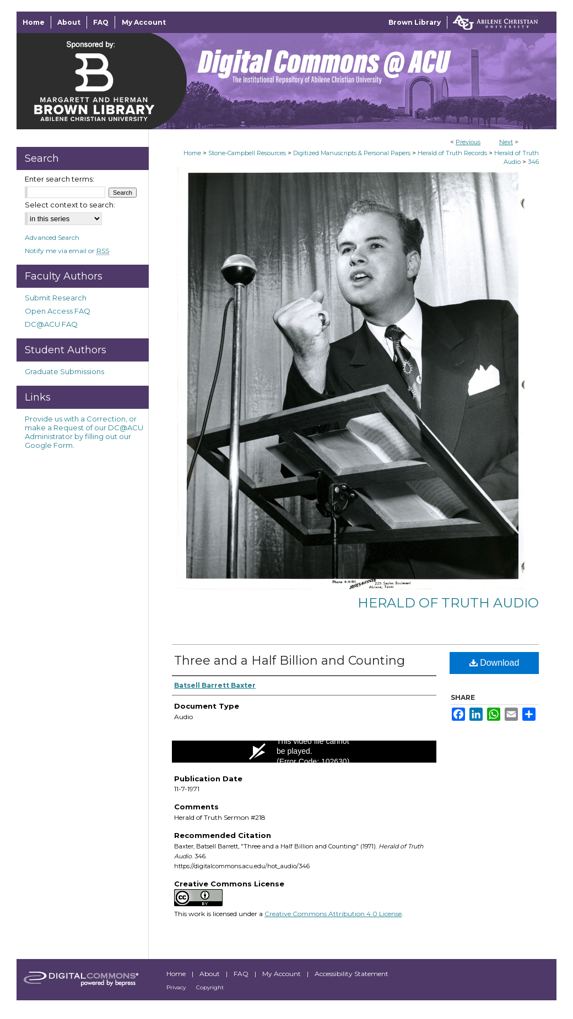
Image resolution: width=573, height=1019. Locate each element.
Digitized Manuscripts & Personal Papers (351, 153)
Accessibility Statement (351, 973)
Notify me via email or (67, 250)
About (210, 973)
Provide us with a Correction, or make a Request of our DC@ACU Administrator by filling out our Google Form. (84, 432)
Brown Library (414, 22)
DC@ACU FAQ (51, 324)
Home (192, 153)
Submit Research (56, 297)
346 (533, 162)
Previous (468, 142)
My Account (282, 973)
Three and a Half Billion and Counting (289, 660)
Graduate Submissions (64, 371)
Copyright (210, 987)
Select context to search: (70, 204)
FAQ (242, 973)
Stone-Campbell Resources (247, 153)
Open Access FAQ (57, 310)
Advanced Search (52, 237)
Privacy (176, 987)
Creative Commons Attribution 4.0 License (333, 914)
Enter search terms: (59, 178)
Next (506, 142)
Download (494, 662)
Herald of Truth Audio (448, 603)
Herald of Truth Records (452, 153)
